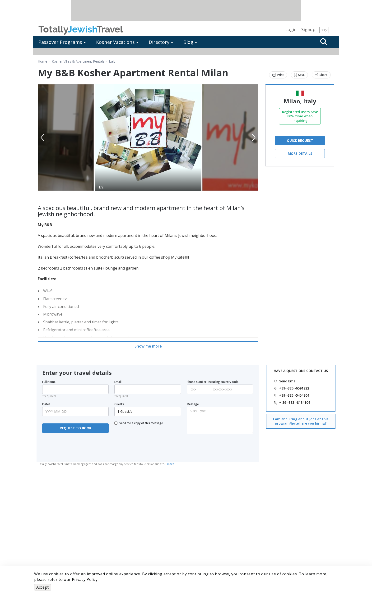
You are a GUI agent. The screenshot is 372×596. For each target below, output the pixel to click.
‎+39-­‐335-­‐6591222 (294, 388)
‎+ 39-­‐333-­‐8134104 (294, 402)
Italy (112, 61)
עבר (324, 29)
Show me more (148, 346)
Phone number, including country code (212, 382)
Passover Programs (62, 42)
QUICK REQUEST (300, 140)
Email (117, 382)
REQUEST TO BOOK (75, 428)
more (170, 464)
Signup (308, 29)
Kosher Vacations (117, 42)
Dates (46, 404)
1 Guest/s (148, 411)
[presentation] (75, 447)
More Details (300, 153)
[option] (148, 137)
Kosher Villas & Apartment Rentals (78, 61)
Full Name (49, 382)
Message (193, 404)
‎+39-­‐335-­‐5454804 (294, 395)
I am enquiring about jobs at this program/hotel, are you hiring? (300, 421)
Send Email (288, 381)
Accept (42, 587)
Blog (190, 42)
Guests (119, 404)
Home (42, 61)
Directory (161, 42)
